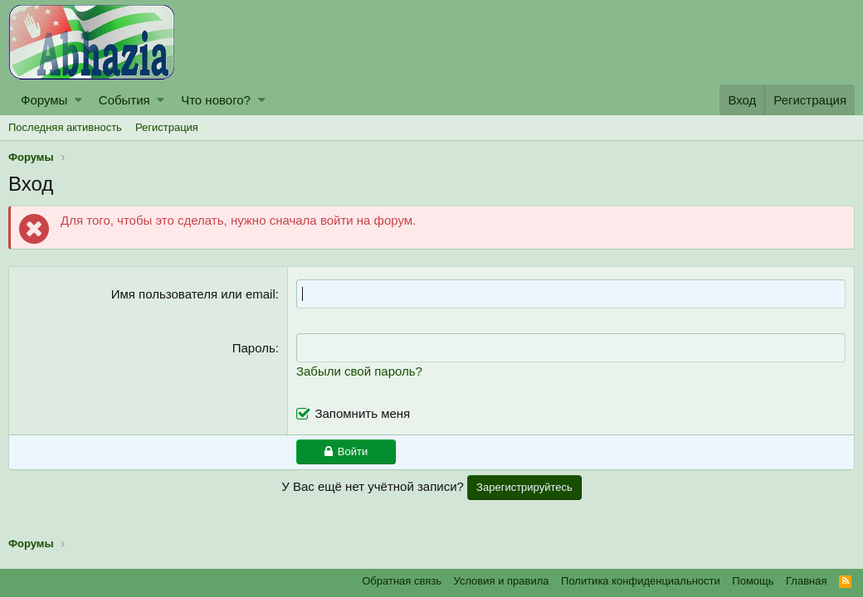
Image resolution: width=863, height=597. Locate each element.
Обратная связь (401, 581)
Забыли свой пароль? (359, 371)
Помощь (752, 581)
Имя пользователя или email (193, 294)
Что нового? (216, 100)
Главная (806, 581)
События (124, 100)
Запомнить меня (362, 413)
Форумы (44, 100)
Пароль (253, 348)
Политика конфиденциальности (640, 581)
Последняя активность (65, 127)
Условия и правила (501, 581)
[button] (78, 100)
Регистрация (166, 127)
